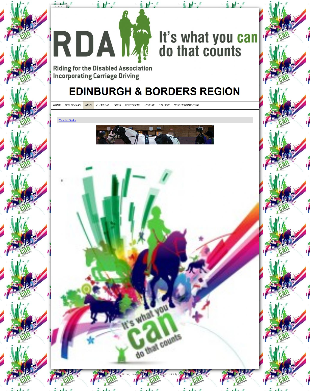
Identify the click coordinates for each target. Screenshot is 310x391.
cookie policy (139, 374)
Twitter (249, 18)
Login (58, 6)
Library (149, 105)
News (88, 105)
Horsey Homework (186, 105)
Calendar (102, 105)
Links (117, 105)
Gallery (164, 105)
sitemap (126, 374)
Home (57, 105)
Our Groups (73, 105)
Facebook (241, 18)
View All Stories (67, 120)
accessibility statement (176, 374)
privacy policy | (156, 374)
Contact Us (132, 105)
